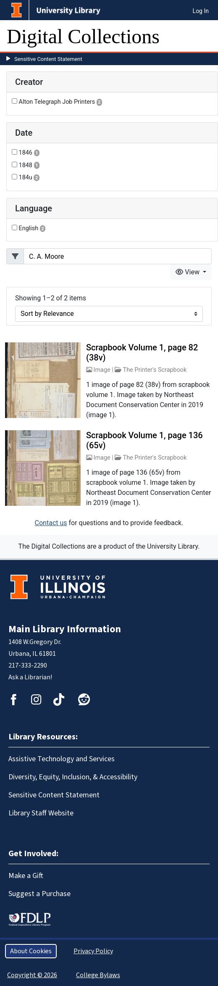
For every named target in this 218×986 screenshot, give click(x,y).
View (188, 272)
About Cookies (31, 951)
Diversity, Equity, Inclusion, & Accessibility (72, 777)
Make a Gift (25, 875)
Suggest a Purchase (39, 894)
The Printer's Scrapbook (155, 369)
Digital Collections (83, 36)
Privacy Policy (93, 951)
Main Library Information (64, 629)
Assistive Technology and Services (61, 759)
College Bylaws (98, 975)
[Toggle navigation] (206, 36)
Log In (201, 11)
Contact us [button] (51, 523)
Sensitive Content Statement (48, 59)
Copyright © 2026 (32, 975)
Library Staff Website (41, 813)
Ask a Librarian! (30, 677)
